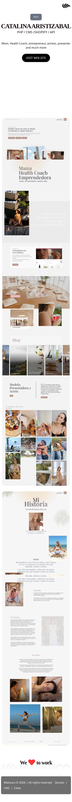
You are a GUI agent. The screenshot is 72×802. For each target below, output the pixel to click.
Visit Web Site (36, 58)
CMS (7, 788)
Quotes (59, 782)
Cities (17, 788)
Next (36, 17)
